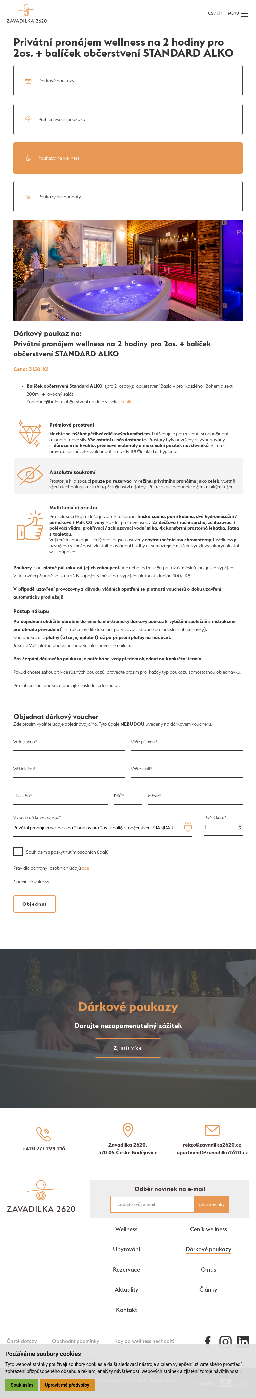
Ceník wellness (208, 1229)
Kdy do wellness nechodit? (144, 1341)
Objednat (34, 904)
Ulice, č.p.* (22, 795)
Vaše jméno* (25, 741)
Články (208, 1289)
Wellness (126, 1229)
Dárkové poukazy (208, 1249)
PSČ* (119, 795)
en (219, 13)
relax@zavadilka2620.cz (212, 1144)
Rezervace (126, 1269)
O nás (208, 1269)
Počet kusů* (215, 817)
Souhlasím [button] (22, 1385)
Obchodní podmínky (75, 1341)
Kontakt (126, 1309)
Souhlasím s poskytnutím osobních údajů (67, 852)
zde (85, 868)
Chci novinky (211, 1204)
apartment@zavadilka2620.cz (212, 1152)
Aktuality (126, 1289)
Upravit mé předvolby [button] (67, 1385)
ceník (126, 401)
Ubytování (126, 1249)
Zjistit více (122, 1048)
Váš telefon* (24, 768)
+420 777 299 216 (43, 1148)
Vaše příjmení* (144, 741)
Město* (154, 795)
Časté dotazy (22, 1341)
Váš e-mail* (141, 768)
